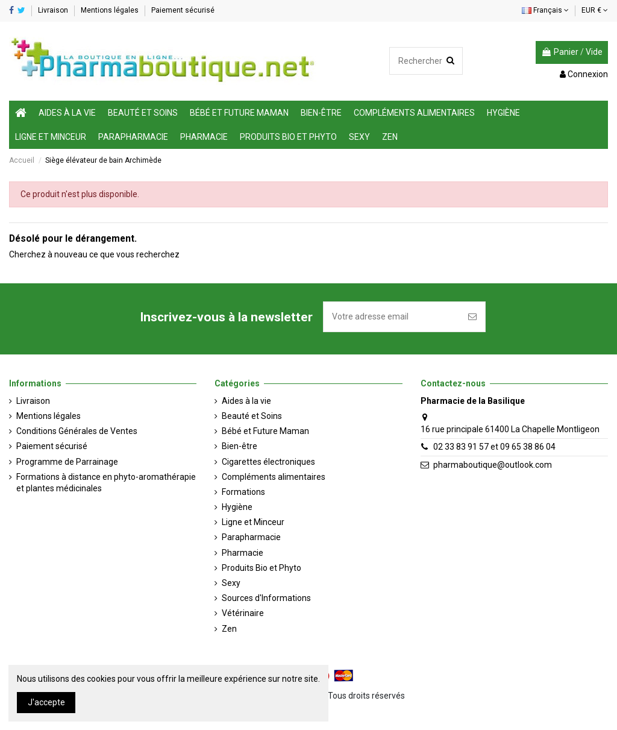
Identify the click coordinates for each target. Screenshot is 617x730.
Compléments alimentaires (273, 477)
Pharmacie (242, 553)
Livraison (54, 10)
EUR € (594, 10)
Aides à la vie (246, 401)
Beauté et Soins (252, 416)
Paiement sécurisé (183, 10)
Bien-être (239, 446)
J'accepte (46, 702)
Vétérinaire (243, 613)
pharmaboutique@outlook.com (492, 465)
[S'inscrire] (472, 317)
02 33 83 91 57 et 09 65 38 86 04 (494, 447)
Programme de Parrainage (67, 462)
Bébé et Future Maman (265, 431)
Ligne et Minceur (253, 522)
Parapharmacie (251, 537)
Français (545, 10)
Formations (243, 492)
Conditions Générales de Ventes (76, 431)
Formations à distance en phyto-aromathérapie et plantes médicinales (106, 483)
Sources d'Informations (266, 598)
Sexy (231, 583)
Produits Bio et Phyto (261, 568)
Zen (229, 629)
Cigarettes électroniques (268, 462)
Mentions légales (110, 10)
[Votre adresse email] (392, 317)
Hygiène (237, 507)
